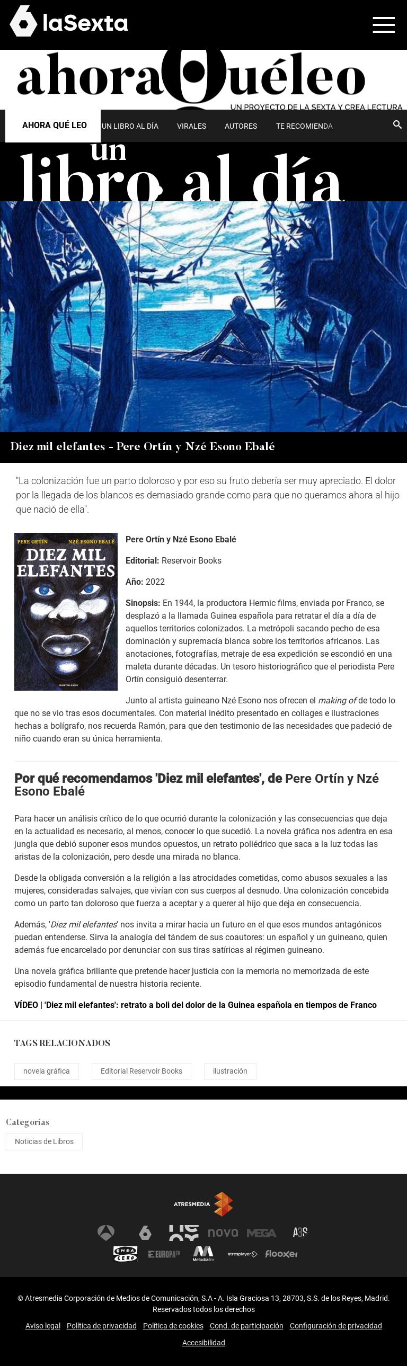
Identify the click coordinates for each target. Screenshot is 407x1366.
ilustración (230, 1071)
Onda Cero (125, 1254)
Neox (184, 1233)
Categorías (27, 1123)
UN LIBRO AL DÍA (130, 126)
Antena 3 (106, 1233)
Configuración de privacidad (336, 1326)
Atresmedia (203, 1204)
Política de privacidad (102, 1326)
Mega (262, 1233)
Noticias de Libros (44, 1141)
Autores (241, 126)
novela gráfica (46, 1071)
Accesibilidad (203, 1342)
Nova (223, 1233)
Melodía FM (203, 1254)
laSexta (145, 1233)
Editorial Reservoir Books (141, 1071)
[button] (377, 25)
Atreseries (301, 1233)
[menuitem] (129, 125)
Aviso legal (42, 1326)
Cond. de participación (247, 1326)
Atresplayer (243, 1254)
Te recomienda (304, 126)
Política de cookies (173, 1326)
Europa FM (164, 1254)
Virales (191, 126)
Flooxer (281, 1254)
